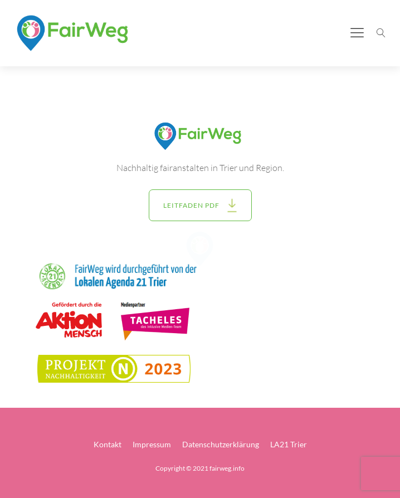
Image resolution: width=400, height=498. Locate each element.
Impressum (152, 444)
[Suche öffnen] (381, 33)
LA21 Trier (288, 444)
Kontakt (107, 444)
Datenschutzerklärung (220, 444)
